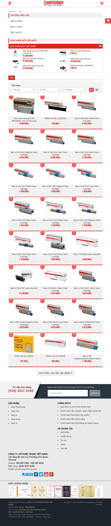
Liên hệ (63, 446)
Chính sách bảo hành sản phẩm (75, 412)
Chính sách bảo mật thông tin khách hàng (79, 421)
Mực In (14, 421)
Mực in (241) (16, 27)
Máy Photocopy (18, 404)
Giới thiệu (64, 430)
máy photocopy (28, 514)
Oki (20, 11)
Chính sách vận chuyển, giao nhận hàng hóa (81, 408)
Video (63, 442)
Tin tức (63, 438)
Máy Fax (15, 408)
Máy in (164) (16, 21)
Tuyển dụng (66, 434)
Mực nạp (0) (16, 32)
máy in (38, 514)
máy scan (46, 514)
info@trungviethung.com (26, 467)
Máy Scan (16, 417)
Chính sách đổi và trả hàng (73, 417)
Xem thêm (55, 370)
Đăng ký (95, 391)
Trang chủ (12, 11)
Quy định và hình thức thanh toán (76, 404)
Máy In (14, 413)
